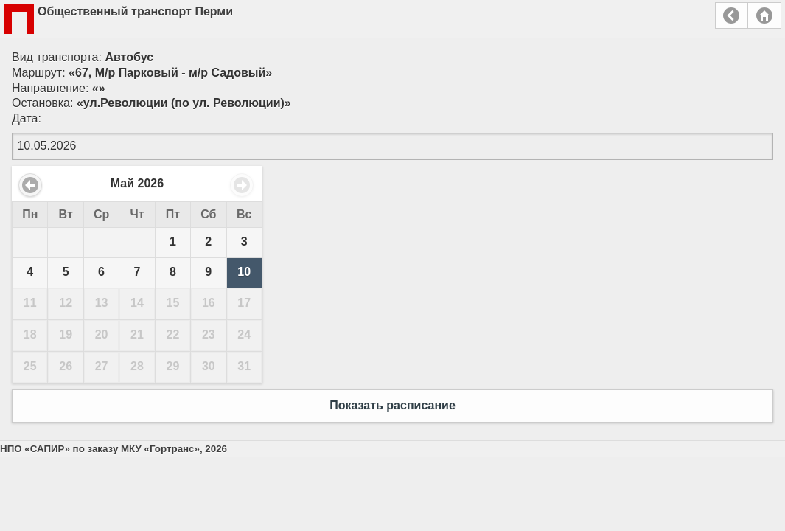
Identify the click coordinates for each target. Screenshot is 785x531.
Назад (731, 15)
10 (244, 272)
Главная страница (764, 15)
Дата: (26, 118)
